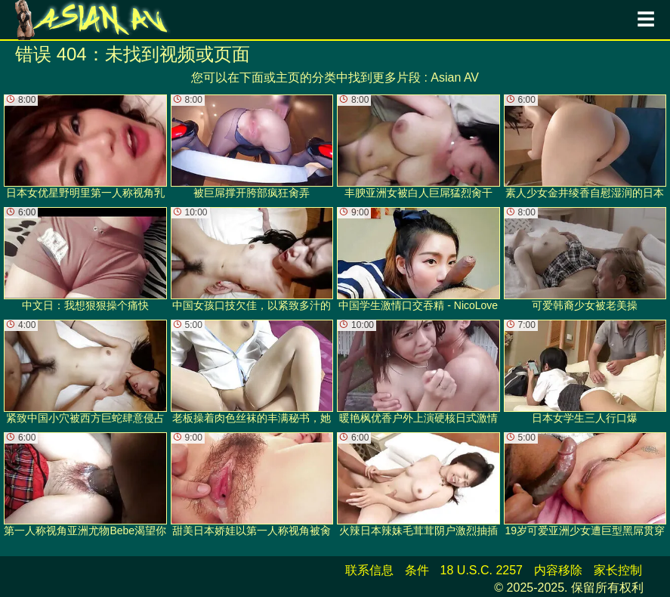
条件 (417, 570)
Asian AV (455, 77)
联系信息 (369, 570)
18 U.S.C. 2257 (481, 570)
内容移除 (558, 570)
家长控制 (618, 570)
